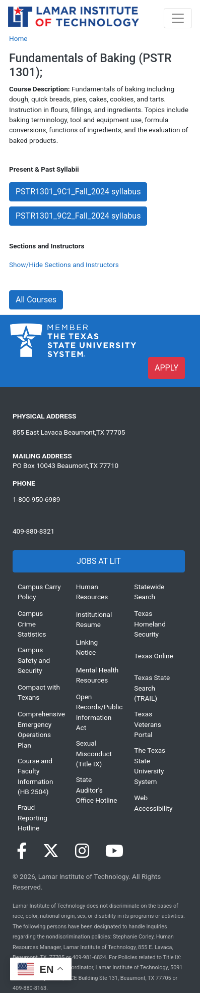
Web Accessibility (153, 803)
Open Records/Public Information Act (97, 712)
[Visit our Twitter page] (51, 851)
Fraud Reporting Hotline (32, 817)
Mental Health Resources (97, 675)
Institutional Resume (94, 619)
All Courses (36, 299)
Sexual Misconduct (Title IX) (94, 753)
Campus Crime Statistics (32, 623)
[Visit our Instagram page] (82, 851)
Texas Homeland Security (149, 623)
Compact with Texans (39, 692)
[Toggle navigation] (178, 18)
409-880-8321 (33, 531)
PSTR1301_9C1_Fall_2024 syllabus (78, 191)
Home (18, 38)
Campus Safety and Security (34, 660)
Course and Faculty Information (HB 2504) (35, 776)
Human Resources (92, 592)
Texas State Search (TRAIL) (152, 687)
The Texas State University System (149, 765)
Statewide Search (149, 592)
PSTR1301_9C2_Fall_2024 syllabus (78, 216)
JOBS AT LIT (98, 561)
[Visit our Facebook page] (22, 851)
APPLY (166, 368)
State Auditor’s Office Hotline (96, 789)
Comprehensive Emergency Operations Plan (39, 729)
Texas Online (153, 656)
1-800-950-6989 (36, 499)
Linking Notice (87, 647)
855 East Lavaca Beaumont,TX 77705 (69, 432)
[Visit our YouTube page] (114, 851)
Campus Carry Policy (39, 592)
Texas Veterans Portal (147, 724)
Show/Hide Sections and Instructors (64, 264)
